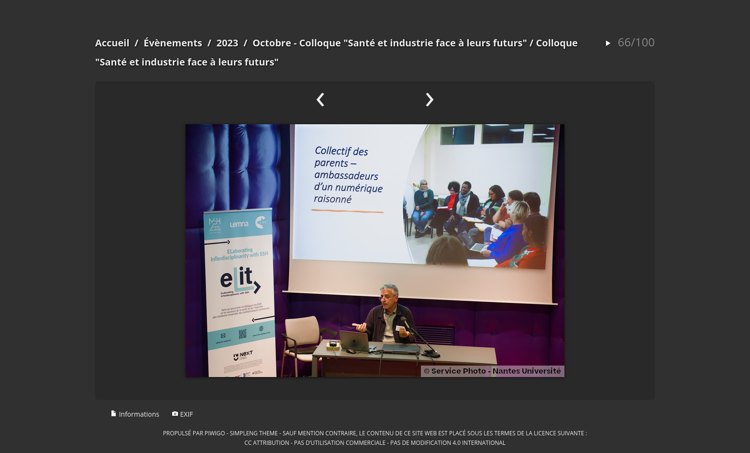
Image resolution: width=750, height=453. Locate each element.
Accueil (112, 42)
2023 (227, 42)
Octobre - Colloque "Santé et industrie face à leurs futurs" (390, 42)
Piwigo (215, 433)
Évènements (172, 42)
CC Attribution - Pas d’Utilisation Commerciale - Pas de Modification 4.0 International (375, 442)
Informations (134, 414)
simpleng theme (254, 433)
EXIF (182, 414)
